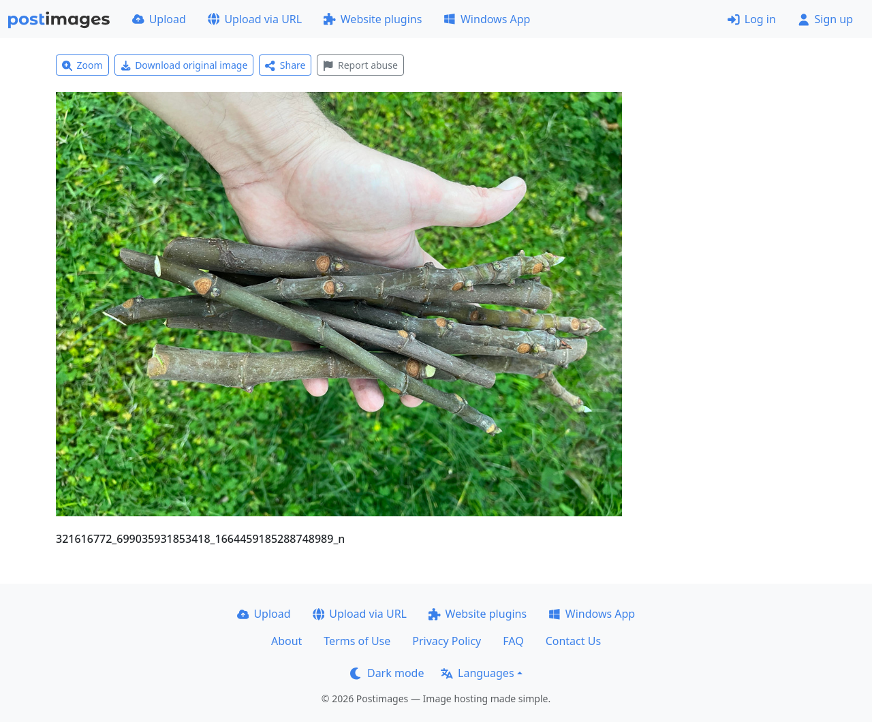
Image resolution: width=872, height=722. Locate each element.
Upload (159, 19)
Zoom (82, 65)
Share (285, 65)
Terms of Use (357, 640)
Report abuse (360, 65)
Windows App (486, 19)
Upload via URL (255, 19)
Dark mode (387, 672)
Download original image (184, 65)
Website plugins (373, 19)
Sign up (825, 19)
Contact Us (573, 640)
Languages (477, 672)
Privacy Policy (446, 640)
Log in (752, 19)
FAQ (513, 640)
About (286, 640)
